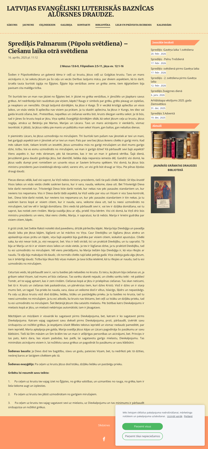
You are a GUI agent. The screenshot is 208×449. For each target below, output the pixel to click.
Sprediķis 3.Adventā (163, 113)
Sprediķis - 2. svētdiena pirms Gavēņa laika (173, 79)
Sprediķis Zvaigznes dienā (166, 91)
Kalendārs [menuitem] (165, 24)
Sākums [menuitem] (13, 24)
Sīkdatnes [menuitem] (104, 425)
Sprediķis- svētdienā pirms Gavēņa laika (175, 68)
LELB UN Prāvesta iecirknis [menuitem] (135, 24)
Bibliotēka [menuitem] (104, 24)
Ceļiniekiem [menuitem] (48, 24)
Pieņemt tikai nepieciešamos (142, 436)
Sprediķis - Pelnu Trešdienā (167, 59)
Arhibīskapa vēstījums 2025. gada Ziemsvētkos (171, 102)
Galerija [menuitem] (67, 24)
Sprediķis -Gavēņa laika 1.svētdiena (172, 50)
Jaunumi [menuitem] (29, 24)
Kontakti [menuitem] (85, 24)
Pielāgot (188, 416)
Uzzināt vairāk (174, 416)
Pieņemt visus (142, 426)
